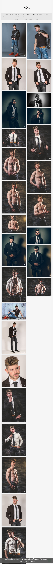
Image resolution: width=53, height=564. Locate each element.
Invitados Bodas (19, 14)
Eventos (5, 16)
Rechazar (25, 561)
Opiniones (18, 16)
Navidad (17, 19)
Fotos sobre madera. (26, 19)
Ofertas (48, 16)
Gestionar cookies (32, 561)
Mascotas (39, 14)
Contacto (41, 16)
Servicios (25, 16)
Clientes (12, 16)
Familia (46, 14)
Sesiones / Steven (30, 14)
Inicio (6, 14)
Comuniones (33, 16)
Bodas (11, 14)
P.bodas (36, 19)
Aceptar (21, 561)
